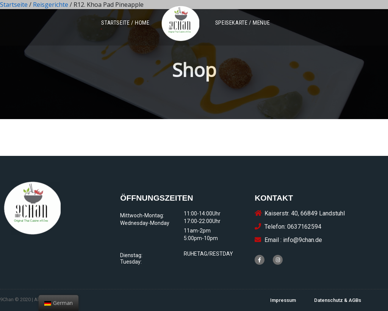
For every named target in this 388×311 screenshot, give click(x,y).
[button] (125, 23)
